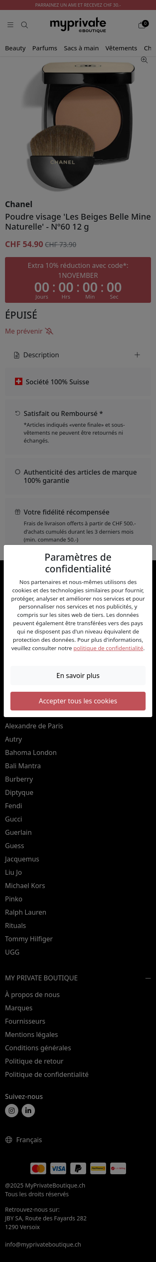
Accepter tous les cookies (78, 700)
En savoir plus (78, 675)
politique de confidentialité (109, 648)
